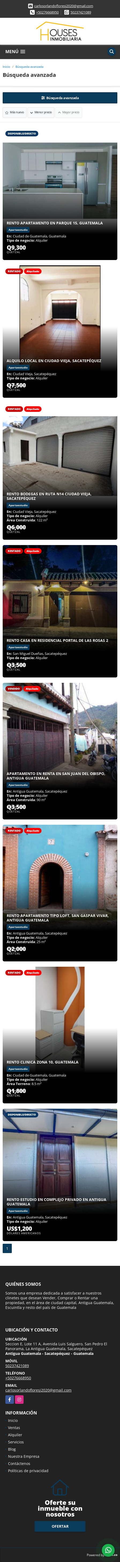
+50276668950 (47, 12)
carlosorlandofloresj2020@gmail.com (63, 5)
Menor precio (41, 112)
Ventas (14, 1427)
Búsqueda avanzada (29, 67)
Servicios (16, 1441)
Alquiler (15, 1434)
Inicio (6, 67)
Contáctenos (19, 1463)
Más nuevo (14, 112)
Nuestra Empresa (23, 1456)
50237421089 (80, 12)
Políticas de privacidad (28, 1470)
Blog (12, 1449)
